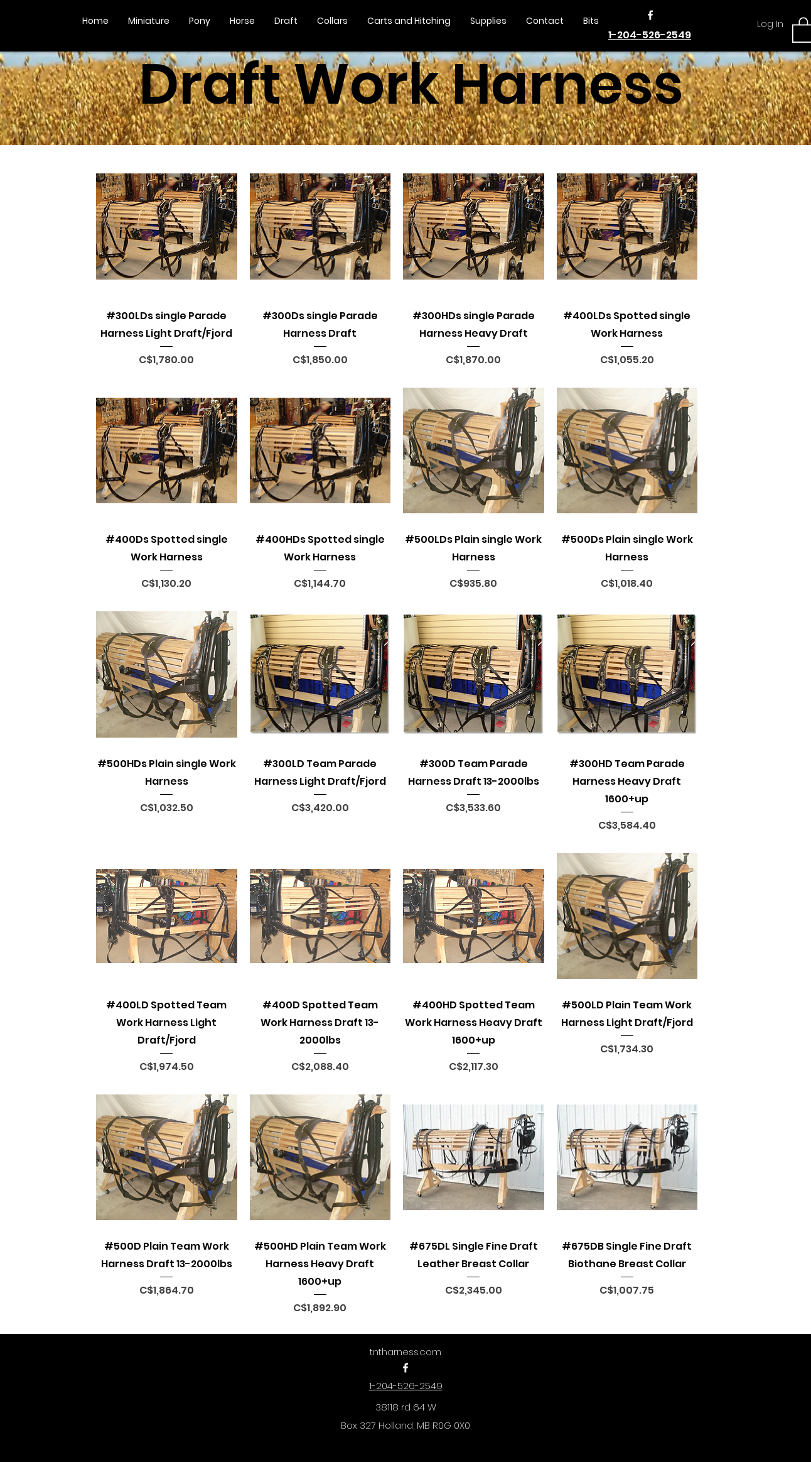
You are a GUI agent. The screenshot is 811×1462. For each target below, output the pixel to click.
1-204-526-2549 (649, 35)
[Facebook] (650, 15)
